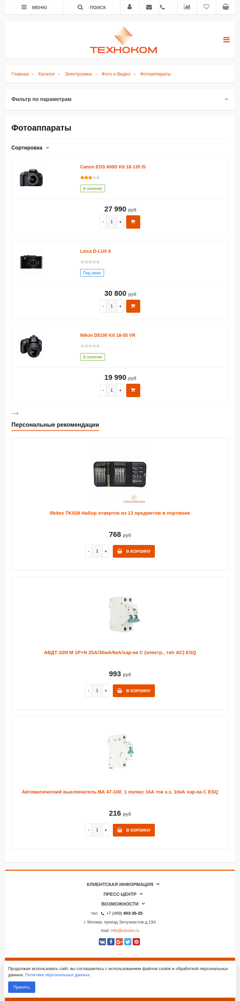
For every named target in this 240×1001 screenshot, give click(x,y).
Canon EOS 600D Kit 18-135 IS (113, 166)
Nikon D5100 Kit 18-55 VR (108, 335)
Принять (21, 987)
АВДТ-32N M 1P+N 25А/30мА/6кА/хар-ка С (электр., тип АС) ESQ (120, 652)
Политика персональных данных (57, 974)
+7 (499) (122, 913)
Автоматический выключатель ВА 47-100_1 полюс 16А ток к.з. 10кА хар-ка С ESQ (120, 791)
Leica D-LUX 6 (95, 251)
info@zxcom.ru (125, 930)
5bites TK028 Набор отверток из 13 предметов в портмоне (120, 513)
